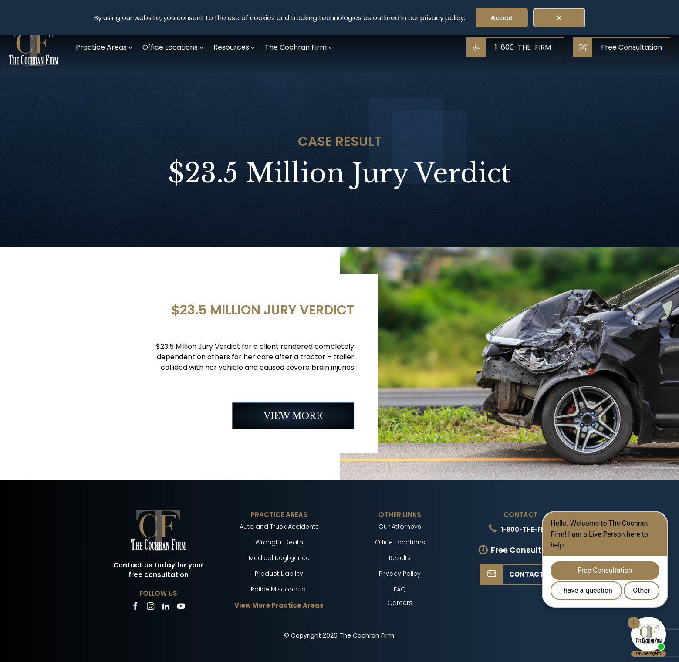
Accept (501, 17)
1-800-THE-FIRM (526, 529)
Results (400, 558)
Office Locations (400, 542)
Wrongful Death (279, 542)
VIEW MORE (293, 416)
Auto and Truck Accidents (279, 526)
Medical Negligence (279, 558)
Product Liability (279, 573)
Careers (400, 602)
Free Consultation (527, 549)
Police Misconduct (279, 589)
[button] (104, 47)
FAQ (400, 589)
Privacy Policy (400, 573)
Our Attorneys (399, 526)
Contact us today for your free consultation (158, 570)
